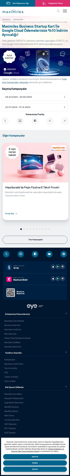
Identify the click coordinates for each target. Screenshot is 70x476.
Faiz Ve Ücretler (10, 368)
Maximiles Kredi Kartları (13, 364)
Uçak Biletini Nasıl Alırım (13, 402)
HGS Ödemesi (10, 433)
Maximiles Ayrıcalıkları (13, 394)
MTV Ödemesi (10, 428)
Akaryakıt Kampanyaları (13, 398)
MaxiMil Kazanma (11, 407)
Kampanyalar (9, 359)
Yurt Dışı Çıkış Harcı (12, 420)
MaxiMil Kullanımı (11, 411)
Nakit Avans (9, 415)
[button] (13, 11)
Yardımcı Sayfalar (13, 353)
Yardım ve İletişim (11, 377)
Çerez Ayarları (10, 381)
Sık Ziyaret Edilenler (14, 387)
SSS (6, 372)
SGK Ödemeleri (10, 424)
